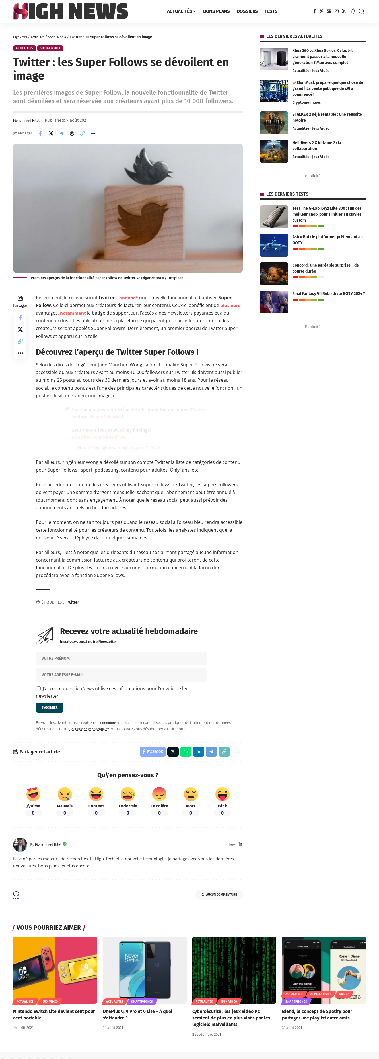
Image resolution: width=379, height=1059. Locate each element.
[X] (321, 11)
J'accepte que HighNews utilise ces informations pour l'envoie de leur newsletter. (113, 696)
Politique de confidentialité (92, 734)
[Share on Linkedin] (195, 758)
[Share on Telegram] (65, 136)
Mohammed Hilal (29, 122)
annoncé (129, 301)
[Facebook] (315, 11)
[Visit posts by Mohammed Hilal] (20, 852)
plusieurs (230, 309)
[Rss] (343, 11)
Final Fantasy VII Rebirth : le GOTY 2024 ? (329, 293)
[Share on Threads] (78, 136)
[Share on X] (53, 136)
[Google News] (329, 11)
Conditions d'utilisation (119, 728)
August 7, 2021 (146, 451)
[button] (361, 11)
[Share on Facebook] (41, 136)
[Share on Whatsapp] (182, 758)
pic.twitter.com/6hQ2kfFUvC (101, 441)
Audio (344, 1001)
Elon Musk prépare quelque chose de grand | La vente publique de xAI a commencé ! (328, 88)
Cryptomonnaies (307, 102)
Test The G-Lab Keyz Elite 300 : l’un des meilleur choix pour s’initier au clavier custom (327, 214)
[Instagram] (336, 11)
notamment (74, 317)
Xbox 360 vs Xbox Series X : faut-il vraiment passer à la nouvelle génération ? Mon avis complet (323, 56)
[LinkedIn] (240, 852)
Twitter (72, 606)
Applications (320, 1001)
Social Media (64, 37)
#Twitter (81, 420)
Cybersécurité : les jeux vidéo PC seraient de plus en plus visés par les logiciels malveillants (231, 1025)
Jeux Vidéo (321, 70)
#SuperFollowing (125, 420)
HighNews (21, 37)
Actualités (42, 37)
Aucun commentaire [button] (212, 903)
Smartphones (142, 1009)
